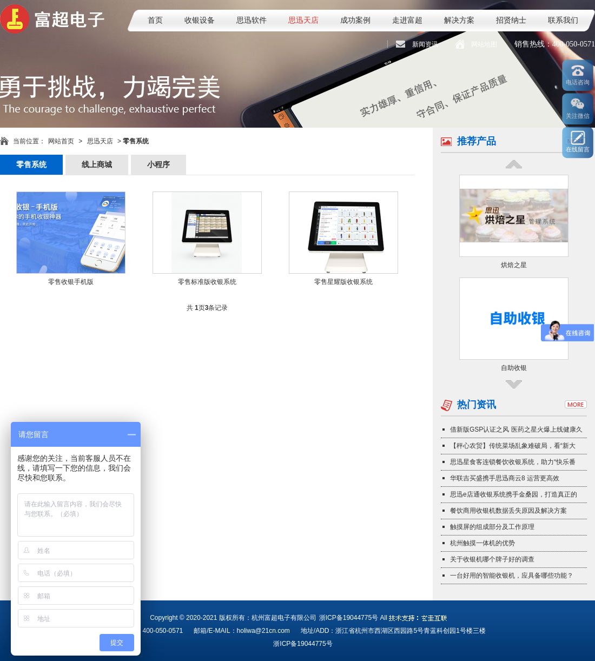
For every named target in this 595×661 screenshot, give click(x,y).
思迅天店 (303, 20)
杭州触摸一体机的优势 (482, 543)
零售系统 (31, 165)
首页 (155, 20)
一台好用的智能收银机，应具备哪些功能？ (511, 575)
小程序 (158, 165)
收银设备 (199, 20)
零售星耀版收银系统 (343, 282)
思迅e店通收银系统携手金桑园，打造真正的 (513, 494)
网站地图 (484, 44)
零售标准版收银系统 (207, 282)
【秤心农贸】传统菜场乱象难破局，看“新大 (513, 446)
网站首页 (61, 141)
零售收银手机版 (71, 282)
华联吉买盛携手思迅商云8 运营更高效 (504, 478)
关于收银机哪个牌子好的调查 (492, 559)
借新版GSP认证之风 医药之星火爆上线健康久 (516, 429)
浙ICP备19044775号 (348, 618)
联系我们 (563, 20)
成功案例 (355, 20)
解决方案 (459, 20)
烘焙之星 (514, 265)
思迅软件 (251, 20)
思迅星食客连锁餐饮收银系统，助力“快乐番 (513, 462)
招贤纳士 (511, 20)
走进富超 (407, 20)
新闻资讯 (425, 44)
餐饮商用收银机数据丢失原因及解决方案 (508, 510)
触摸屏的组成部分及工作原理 (492, 527)
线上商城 (97, 165)
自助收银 (514, 368)
